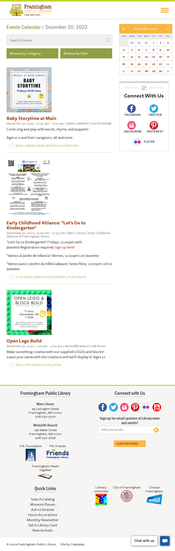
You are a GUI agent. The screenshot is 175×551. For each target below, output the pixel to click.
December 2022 (145, 28)
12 (131, 56)
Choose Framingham (154, 489)
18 (123, 64)
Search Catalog (43, 499)
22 (153, 64)
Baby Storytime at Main (31, 118)
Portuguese (77, 277)
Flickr (144, 141)
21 (146, 64)
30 (160, 71)
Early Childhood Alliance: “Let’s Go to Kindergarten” (46, 225)
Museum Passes (42, 504)
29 (153, 71)
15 (153, 56)
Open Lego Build (24, 340)
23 (160, 64)
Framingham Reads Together (45, 468)
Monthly (53, 145)
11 (124, 56)
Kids (49, 277)
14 (146, 56)
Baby (41, 145)
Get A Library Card (42, 525)
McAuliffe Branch (30, 365)
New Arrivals (42, 530)
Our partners (127, 443)
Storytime (70, 145)
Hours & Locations (42, 515)
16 (160, 56)
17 (168, 56)
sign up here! (65, 247)
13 (139, 56)
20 (139, 64)
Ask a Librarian (42, 509)
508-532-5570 (45, 416)
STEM (57, 365)
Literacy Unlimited (101, 489)
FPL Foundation (31, 446)
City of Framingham (127, 487)
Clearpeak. (77, 544)
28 (146, 71)
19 (131, 64)
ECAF (19, 277)
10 (167, 49)
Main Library (26, 145)
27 (139, 71)
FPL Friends (57, 446)
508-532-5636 (45, 437)
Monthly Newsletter (43, 520)
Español (59, 277)
